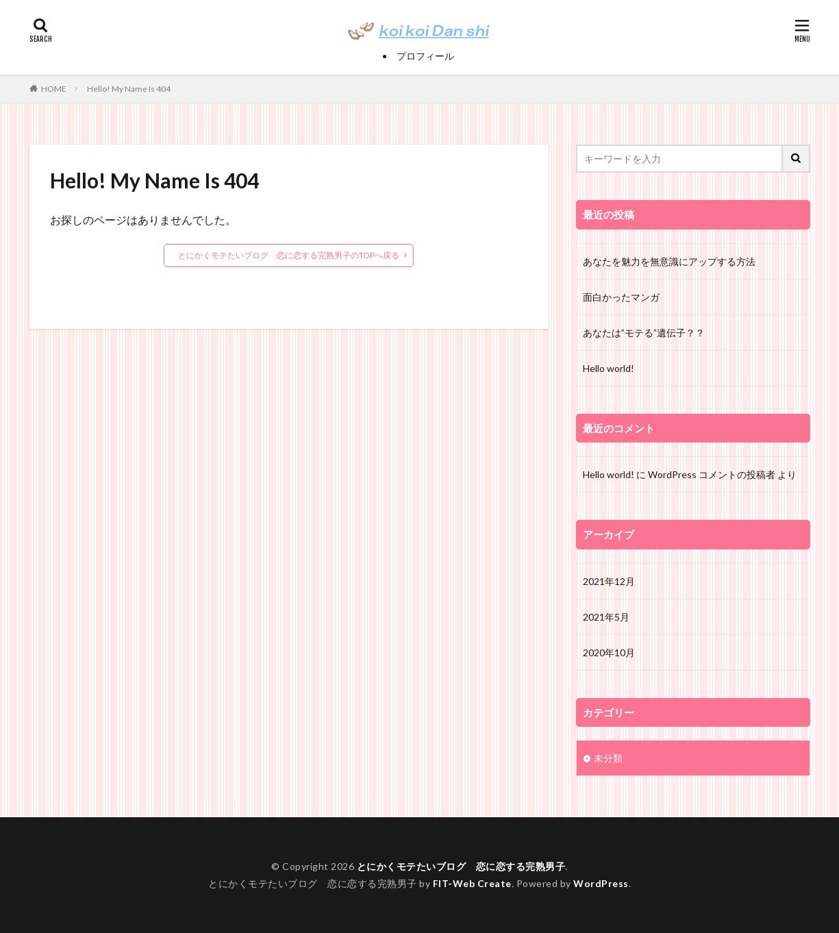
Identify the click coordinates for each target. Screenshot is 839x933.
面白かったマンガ (621, 297)
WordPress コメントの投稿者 (711, 474)
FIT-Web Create (472, 883)
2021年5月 (606, 617)
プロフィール (425, 56)
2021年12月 (609, 581)
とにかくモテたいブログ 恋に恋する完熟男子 (461, 866)
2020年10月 (609, 652)
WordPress (601, 883)
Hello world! (608, 368)
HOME (53, 89)
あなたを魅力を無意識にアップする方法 (669, 261)
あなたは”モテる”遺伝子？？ (644, 332)
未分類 (608, 758)
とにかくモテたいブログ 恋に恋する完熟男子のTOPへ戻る (288, 255)
